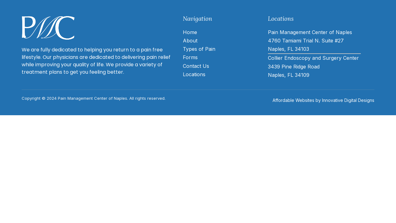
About (190, 40)
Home (190, 32)
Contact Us (196, 66)
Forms (190, 57)
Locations (194, 74)
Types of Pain (199, 49)
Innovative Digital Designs (348, 100)
